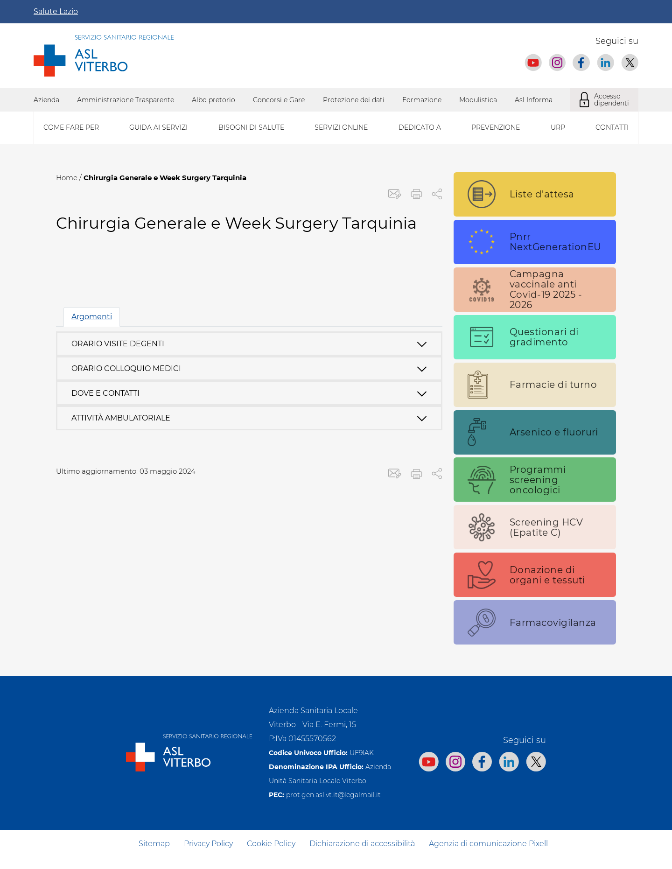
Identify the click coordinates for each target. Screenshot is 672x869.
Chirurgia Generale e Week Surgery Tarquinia (165, 177)
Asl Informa (534, 100)
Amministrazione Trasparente (125, 100)
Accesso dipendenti (604, 100)
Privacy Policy (208, 843)
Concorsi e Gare (279, 100)
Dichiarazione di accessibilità (362, 843)
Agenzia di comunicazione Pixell (488, 843)
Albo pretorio (213, 100)
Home (66, 177)
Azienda (46, 100)
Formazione (421, 100)
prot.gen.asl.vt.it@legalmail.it (333, 795)
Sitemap (154, 843)
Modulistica (478, 100)
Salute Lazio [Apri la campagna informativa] (56, 11)
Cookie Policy (271, 843)
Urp (558, 127)
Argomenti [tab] (91, 316)
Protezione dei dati (354, 100)
